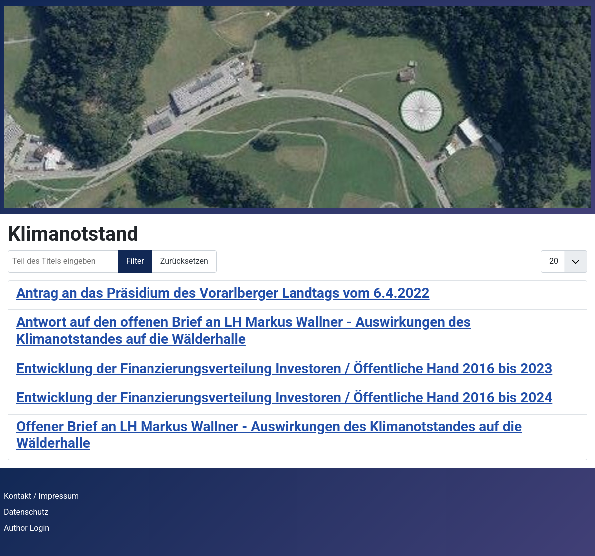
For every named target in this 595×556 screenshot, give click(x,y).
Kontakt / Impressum (41, 496)
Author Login (26, 528)
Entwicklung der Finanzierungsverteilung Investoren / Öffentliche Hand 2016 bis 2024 (284, 397)
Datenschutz (26, 512)
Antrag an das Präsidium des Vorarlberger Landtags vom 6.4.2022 (223, 293)
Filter (135, 261)
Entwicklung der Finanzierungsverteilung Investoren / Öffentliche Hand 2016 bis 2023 (284, 368)
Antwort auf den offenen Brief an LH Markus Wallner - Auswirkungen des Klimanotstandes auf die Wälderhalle (243, 330)
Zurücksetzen (184, 261)
